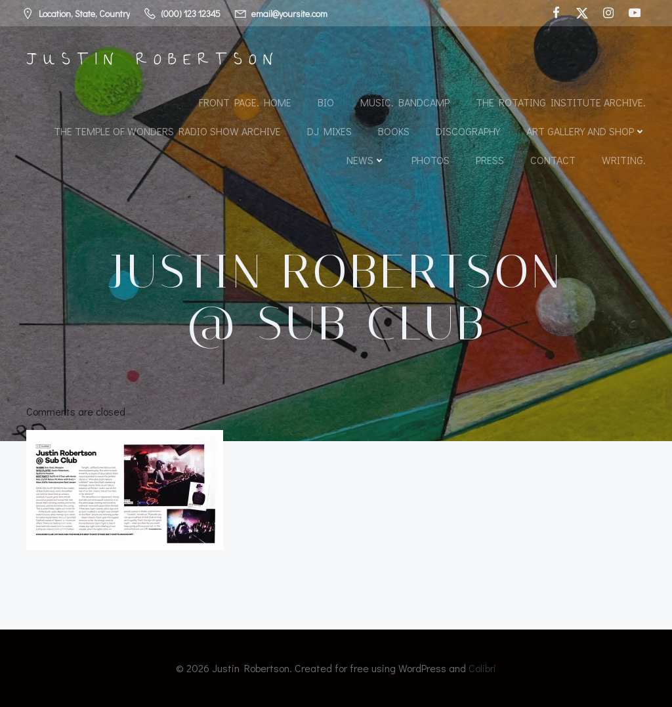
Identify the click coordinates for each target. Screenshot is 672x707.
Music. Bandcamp (405, 102)
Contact (553, 160)
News (365, 160)
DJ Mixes (329, 131)
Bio (326, 102)
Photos (430, 160)
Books (394, 131)
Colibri (482, 668)
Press (490, 160)
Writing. (624, 160)
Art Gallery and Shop (586, 131)
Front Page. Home (245, 102)
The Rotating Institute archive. (561, 102)
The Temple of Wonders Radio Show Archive (167, 131)
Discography (468, 131)
